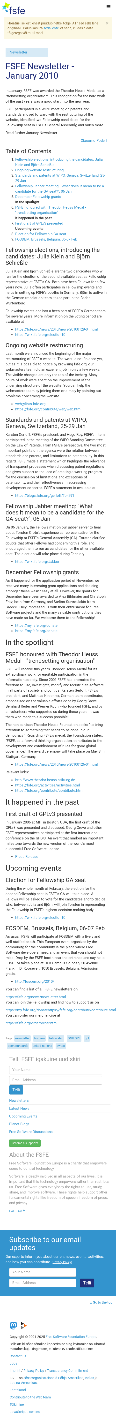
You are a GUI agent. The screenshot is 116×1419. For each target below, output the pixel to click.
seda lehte (51, 28)
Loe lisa (15, 1210)
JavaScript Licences (25, 1412)
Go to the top (102, 1302)
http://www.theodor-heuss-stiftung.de (45, 780)
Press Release (26, 856)
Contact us (18, 1356)
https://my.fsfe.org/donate (36, 625)
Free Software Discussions (31, 1132)
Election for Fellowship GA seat (40, 234)
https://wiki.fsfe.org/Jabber (37, 561)
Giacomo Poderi (94, 140)
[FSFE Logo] (13, 8)
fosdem (39, 1038)
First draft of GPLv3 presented (39, 223)
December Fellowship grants (38, 197)
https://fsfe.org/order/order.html (32, 1023)
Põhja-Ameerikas (70, 1378)
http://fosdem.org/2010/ (34, 981)
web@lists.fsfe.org (30, 404)
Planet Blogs (19, 1124)
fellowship (56, 1038)
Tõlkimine (17, 1404)
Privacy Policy (33, 1371)
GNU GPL (74, 1038)
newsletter (22, 1038)
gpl (87, 1038)
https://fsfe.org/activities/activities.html (47, 785)
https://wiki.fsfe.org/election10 (40, 334)
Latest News (19, 1108)
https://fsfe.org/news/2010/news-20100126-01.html (56, 764)
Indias (89, 1378)
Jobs (13, 1363)
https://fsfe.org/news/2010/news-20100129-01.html (56, 329)
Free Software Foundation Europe (71, 1337)
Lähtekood (18, 1390)
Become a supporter (25, 1143)
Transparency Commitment (67, 1371)
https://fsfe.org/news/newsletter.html (36, 997)
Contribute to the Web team (30, 1397)
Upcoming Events (23, 1116)
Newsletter (18, 52)
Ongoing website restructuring (39, 170)
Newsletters (19, 1100)
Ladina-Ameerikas (23, 1383)
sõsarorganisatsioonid (40, 1378)
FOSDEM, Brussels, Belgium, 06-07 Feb (46, 239)
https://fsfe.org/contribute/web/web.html (48, 409)
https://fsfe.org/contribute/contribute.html (49, 790)
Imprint (15, 1371)
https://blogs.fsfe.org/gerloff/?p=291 (44, 495)
